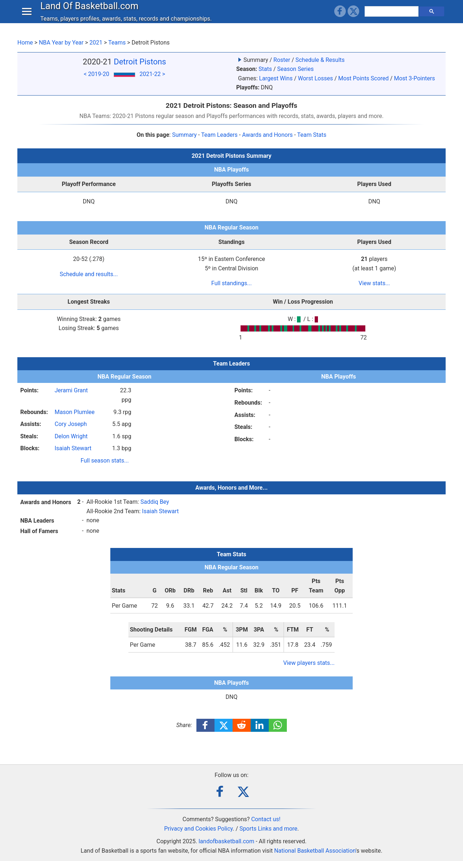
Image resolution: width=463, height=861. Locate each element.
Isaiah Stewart (73, 448)
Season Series (295, 69)
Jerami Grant (71, 390)
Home (25, 42)
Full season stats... (105, 460)
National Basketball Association (315, 850)
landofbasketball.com (226, 841)
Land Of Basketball (91, 12)
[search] (392, 18)
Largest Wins (276, 78)
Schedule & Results (320, 59)
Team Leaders (219, 134)
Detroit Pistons (140, 61)
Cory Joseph (71, 424)
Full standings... (231, 283)
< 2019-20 (96, 74)
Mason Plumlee (75, 412)
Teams (117, 42)
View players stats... (309, 662)
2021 (95, 42)
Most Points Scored (363, 78)
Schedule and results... (89, 274)
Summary (184, 134)
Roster (281, 59)
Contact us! (265, 819)
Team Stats (311, 134)
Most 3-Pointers (414, 78)
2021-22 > (152, 74)
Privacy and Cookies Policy (198, 828)
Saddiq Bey (154, 501)
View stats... (374, 283)
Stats (265, 69)
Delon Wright (71, 436)
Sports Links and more (268, 828)
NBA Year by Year (61, 42)
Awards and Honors (267, 134)
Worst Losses (315, 78)
